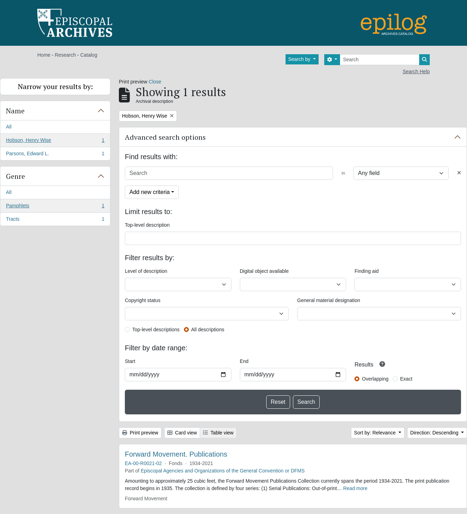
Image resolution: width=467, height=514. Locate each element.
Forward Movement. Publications (176, 454)
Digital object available (264, 271)
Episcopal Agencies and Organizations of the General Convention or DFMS (223, 471)
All (9, 127)
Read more (355, 488)
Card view (182, 432)
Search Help (416, 71)
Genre (15, 176)
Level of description (146, 271)
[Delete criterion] (459, 173)
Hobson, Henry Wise (55, 141)
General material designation (328, 300)
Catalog (88, 55)
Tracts (55, 220)
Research (65, 55)
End (244, 361)
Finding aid (366, 271)
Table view (218, 432)
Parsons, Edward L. (55, 155)
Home (43, 55)
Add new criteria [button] (149, 192)
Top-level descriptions (156, 329)
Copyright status (142, 300)
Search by (300, 59)
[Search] (380, 59)
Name (15, 110)
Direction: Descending (435, 432)
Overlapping (375, 379)
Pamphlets (55, 207)
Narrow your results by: (55, 86)
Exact (406, 379)
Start (130, 361)
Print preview (140, 432)
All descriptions (207, 329)
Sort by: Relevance (375, 432)
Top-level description (147, 225)
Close (155, 81)
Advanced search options (165, 137)
